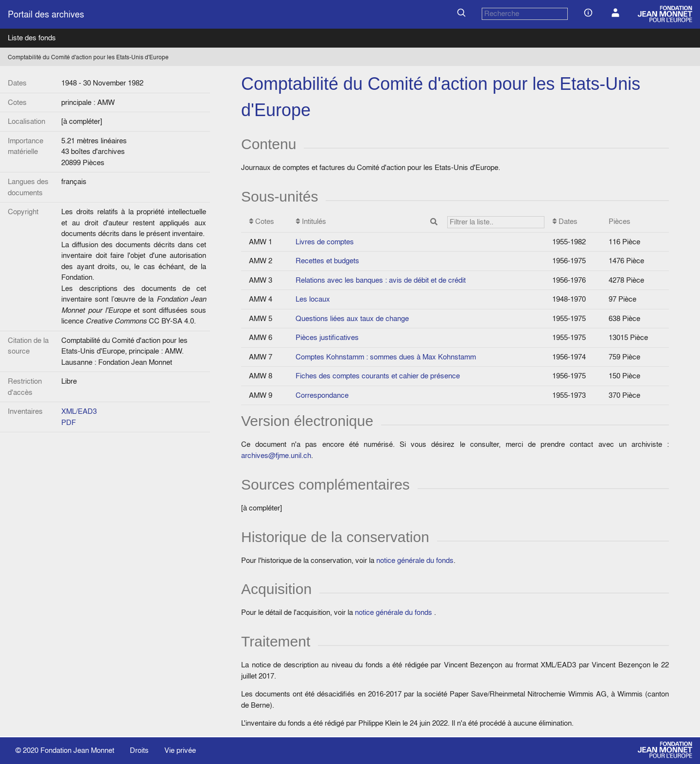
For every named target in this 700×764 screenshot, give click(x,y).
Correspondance (322, 395)
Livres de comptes (325, 242)
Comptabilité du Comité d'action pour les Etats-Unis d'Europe (88, 57)
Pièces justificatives (327, 337)
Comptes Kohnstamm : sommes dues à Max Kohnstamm (386, 357)
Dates (565, 221)
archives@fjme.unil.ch (276, 455)
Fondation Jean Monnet (77, 750)
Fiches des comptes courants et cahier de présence (378, 376)
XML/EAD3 (79, 411)
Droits (139, 750)
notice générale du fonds (415, 560)
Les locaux (313, 299)
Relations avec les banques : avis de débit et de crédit (381, 280)
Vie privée (180, 750)
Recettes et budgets (327, 260)
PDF (68, 422)
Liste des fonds (32, 38)
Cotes (261, 221)
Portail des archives (46, 14)
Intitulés (420, 222)
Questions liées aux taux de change (352, 318)
